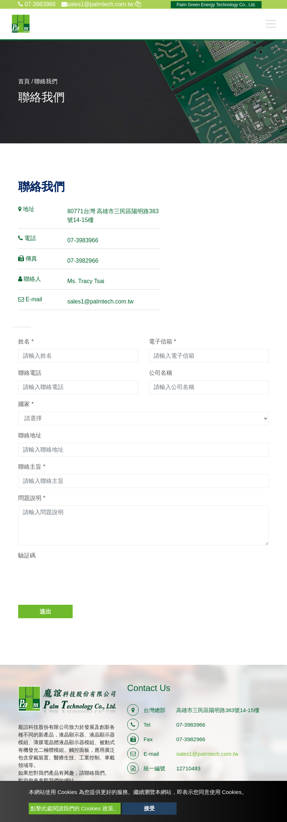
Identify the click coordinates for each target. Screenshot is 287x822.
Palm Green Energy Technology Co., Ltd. (216, 4)
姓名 (26, 341)
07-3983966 (37, 4)
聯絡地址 (29, 435)
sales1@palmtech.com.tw (100, 301)
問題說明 (31, 498)
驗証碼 (27, 555)
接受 (149, 808)
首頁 (24, 81)
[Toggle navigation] (271, 23)
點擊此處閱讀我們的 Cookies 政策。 (75, 808)
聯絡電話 (29, 373)
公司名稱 (160, 373)
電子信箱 (162, 341)
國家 (26, 404)
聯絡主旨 (31, 467)
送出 (45, 611)
